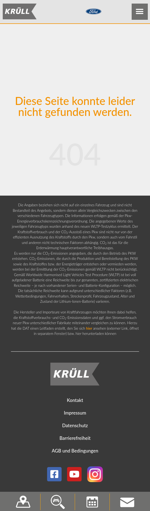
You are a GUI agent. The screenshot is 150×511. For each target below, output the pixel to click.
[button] (140, 12)
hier (89, 329)
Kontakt (75, 401)
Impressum (75, 414)
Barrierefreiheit (75, 439)
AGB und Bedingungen (75, 452)
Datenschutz (75, 427)
